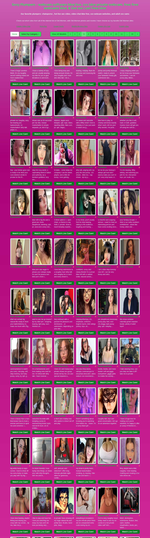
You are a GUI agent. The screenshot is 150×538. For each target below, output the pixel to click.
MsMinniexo (15, 361)
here (84, 532)
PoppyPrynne (126, 132)
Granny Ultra (124, 26)
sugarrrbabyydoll (40, 132)
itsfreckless (15, 56)
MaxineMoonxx (127, 94)
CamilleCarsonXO (106, 56)
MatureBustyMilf (83, 247)
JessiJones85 (82, 285)
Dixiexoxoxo (125, 170)
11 (122, 34)
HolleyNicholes (61, 285)
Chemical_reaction (84, 361)
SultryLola (15, 94)
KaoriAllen (124, 399)
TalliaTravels (38, 247)
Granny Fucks (59, 26)
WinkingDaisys (105, 285)
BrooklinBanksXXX (63, 209)
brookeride (59, 247)
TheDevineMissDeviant (130, 437)
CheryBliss (125, 361)
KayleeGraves (82, 399)
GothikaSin (81, 170)
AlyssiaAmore (16, 323)
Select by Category (30, 34)
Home (14, 34)
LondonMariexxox (18, 209)
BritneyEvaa (103, 170)
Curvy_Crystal (126, 209)
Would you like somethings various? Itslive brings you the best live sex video (75, 512)
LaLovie (123, 323)
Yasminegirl (59, 56)
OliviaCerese (126, 285)
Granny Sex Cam (104, 26)
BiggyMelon (103, 399)
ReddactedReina (61, 170)
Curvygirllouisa (105, 323)
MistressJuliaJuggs (129, 247)
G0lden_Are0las (39, 285)
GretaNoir (102, 132)
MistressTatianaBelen (42, 94)
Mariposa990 (60, 323)
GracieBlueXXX (17, 285)
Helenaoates (81, 56)
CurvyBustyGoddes (107, 361)
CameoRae (37, 361)
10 (116, 34)
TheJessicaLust (39, 209)
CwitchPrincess (61, 132)
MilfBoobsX (59, 94)
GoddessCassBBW (41, 475)
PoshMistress (38, 437)
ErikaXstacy (37, 170)
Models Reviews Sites (80, 26)
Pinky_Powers (16, 132)
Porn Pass (43, 26)
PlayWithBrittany (18, 475)
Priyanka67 (15, 170)
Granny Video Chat (23, 26)
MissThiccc (103, 94)
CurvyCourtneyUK (84, 132)
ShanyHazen (60, 437)
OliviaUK (36, 323)
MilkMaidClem (104, 209)
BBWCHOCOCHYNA (63, 361)
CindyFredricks (39, 399)
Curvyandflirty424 (40, 56)
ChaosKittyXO (104, 437)
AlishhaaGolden (17, 399)
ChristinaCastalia (18, 437)
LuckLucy (58, 399)
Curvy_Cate (81, 437)
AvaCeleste (81, 94)
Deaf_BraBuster (17, 247)
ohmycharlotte (82, 323)
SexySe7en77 (104, 247)
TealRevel (58, 475)
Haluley (79, 209)
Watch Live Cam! (20, 73)
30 (132, 34)
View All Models (59, 34)
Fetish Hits (85, 534)
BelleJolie (124, 56)
